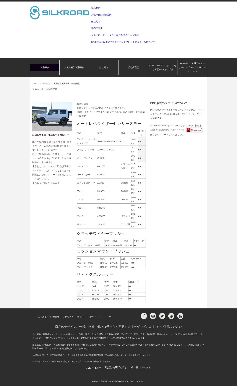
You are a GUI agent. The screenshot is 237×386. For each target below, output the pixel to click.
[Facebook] (144, 316)
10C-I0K (133, 158)
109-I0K (133, 141)
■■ (139, 141)
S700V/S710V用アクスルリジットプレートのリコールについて (123, 42)
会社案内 (95, 21)
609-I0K (133, 199)
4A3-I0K (133, 174)
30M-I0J (117, 286)
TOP (108, 317)
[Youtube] (180, 316)
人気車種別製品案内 (101, 14)
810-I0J (117, 290)
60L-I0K (133, 191)
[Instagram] (153, 316)
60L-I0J (117, 294)
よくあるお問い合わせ (48, 317)
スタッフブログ (95, 317)
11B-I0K (133, 166)
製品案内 (95, 8)
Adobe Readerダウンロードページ (167, 130)
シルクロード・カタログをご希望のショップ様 (115, 35)
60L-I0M (128, 245)
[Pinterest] (171, 316)
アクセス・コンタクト (73, 317)
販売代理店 (96, 28)
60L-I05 (124, 263)
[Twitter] (162, 316)
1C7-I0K (133, 149)
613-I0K (133, 182)
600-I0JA (117, 298)
